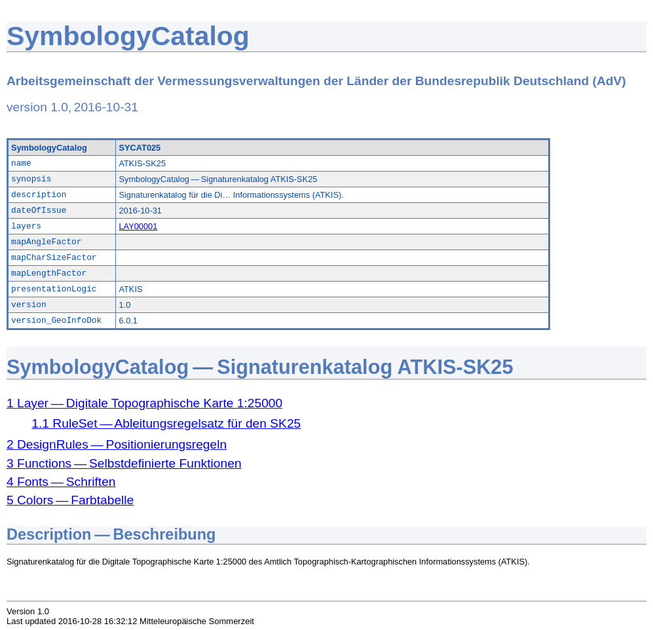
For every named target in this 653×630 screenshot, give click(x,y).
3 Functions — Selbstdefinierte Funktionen (124, 463)
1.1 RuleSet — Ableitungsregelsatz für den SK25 (166, 423)
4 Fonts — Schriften (61, 482)
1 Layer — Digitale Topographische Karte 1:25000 (144, 403)
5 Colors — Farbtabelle (70, 500)
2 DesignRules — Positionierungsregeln (117, 444)
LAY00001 (138, 226)
